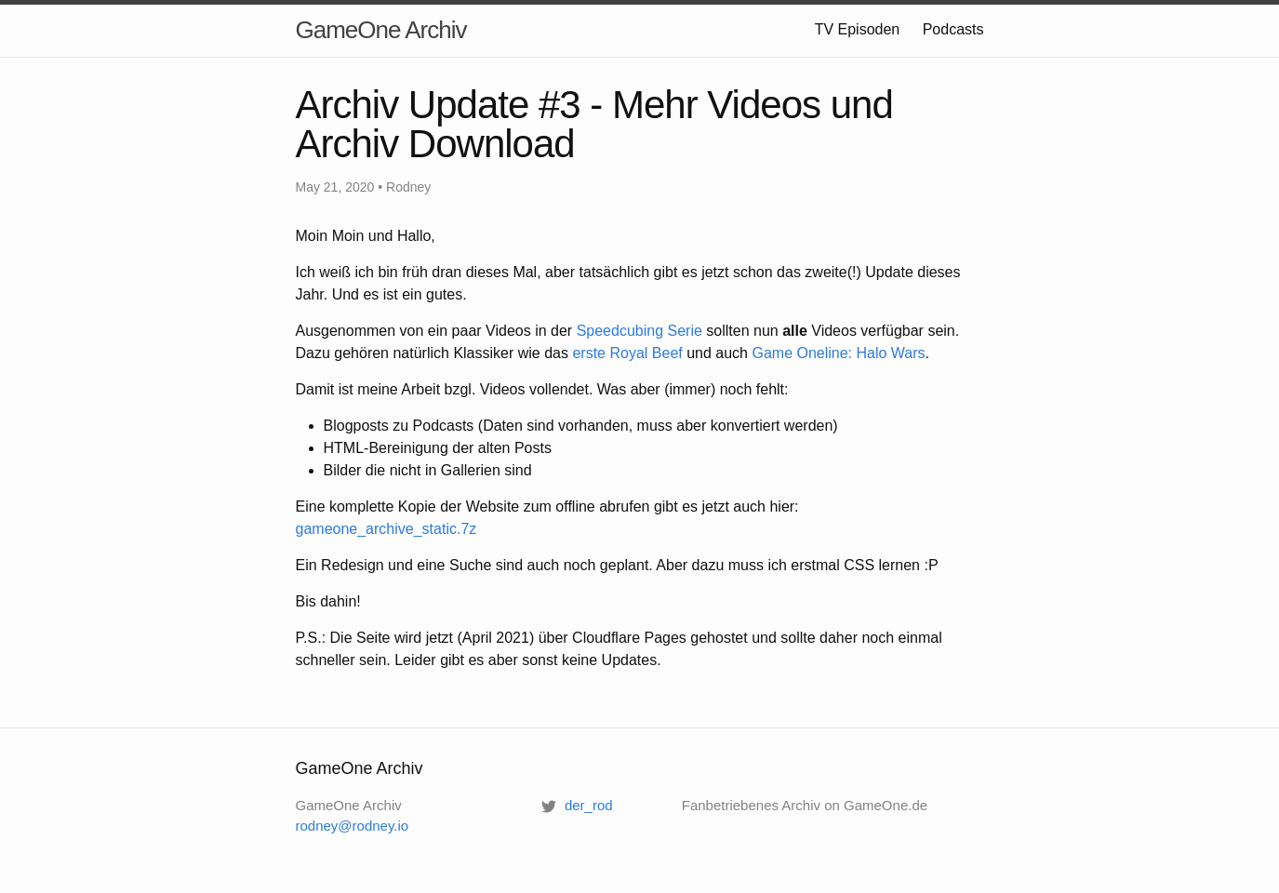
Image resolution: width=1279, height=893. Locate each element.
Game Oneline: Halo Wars (838, 353)
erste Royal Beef (627, 353)
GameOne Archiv (381, 30)
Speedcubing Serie (639, 331)
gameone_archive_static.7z (386, 529)
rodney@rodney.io (352, 825)
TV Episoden (857, 29)
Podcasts (953, 29)
